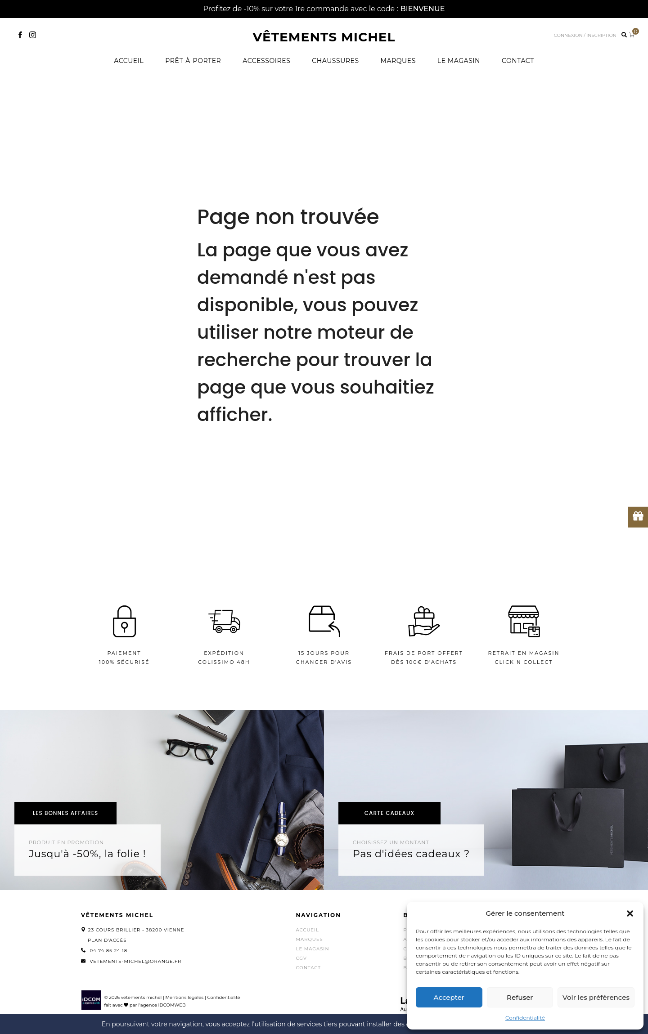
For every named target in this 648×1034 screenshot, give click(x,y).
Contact (518, 61)
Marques (398, 61)
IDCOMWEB (172, 1005)
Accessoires (266, 61)
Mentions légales (184, 997)
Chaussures (335, 61)
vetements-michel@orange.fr (135, 961)
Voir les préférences (596, 997)
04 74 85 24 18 (108, 950)
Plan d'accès (107, 940)
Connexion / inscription (585, 35)
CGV (301, 958)
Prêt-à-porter (193, 61)
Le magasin (458, 61)
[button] (630, 913)
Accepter (449, 997)
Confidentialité (525, 1017)
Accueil (129, 61)
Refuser (520, 997)
